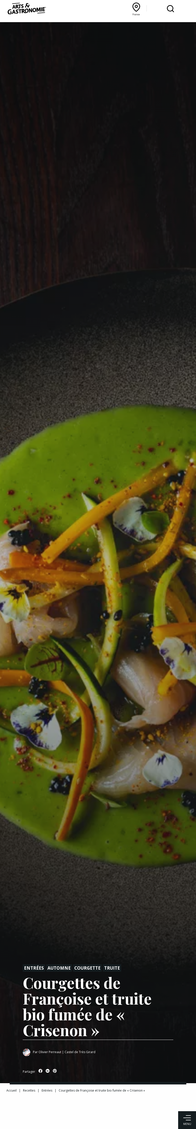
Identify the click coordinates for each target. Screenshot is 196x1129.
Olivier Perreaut (50, 1052)
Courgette (87, 968)
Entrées (34, 968)
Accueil (11, 1090)
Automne (59, 968)
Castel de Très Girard (80, 1052)
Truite (112, 968)
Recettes (29, 1090)
